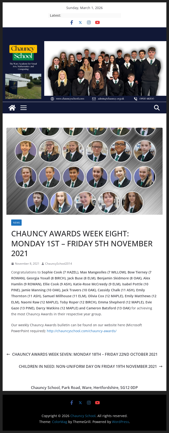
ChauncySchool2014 (58, 264)
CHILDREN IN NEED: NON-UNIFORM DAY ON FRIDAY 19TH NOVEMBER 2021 (91, 366)
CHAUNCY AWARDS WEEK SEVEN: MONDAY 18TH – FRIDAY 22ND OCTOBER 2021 (82, 354)
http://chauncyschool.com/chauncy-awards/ (81, 331)
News (16, 222)
